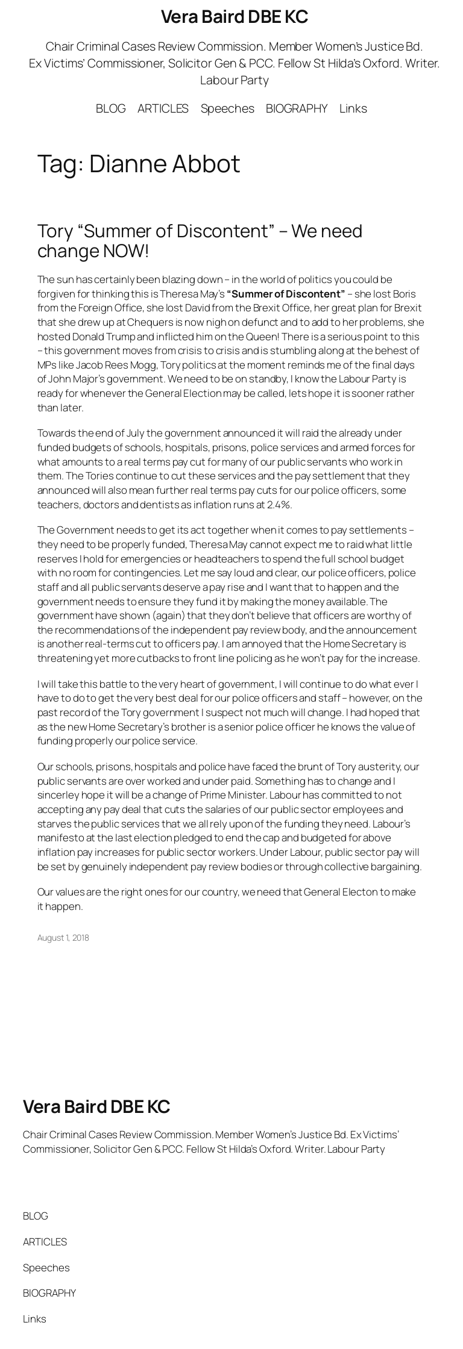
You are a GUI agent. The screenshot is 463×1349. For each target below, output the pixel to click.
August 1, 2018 (63, 937)
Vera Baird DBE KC (235, 16)
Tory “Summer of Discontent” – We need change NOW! (200, 240)
